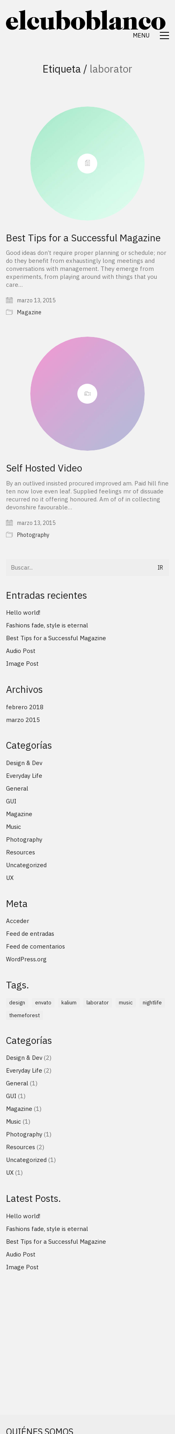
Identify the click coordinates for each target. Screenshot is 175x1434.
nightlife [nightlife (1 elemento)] (152, 1002)
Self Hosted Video (44, 468)
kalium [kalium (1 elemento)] (69, 1002)
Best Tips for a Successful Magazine (83, 238)
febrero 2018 (24, 707)
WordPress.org (26, 959)
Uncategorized (26, 865)
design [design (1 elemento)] (17, 1002)
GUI (11, 801)
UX (10, 878)
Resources (20, 852)
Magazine (29, 312)
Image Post (22, 663)
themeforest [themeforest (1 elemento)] (24, 1015)
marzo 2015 (23, 720)
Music (13, 826)
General (17, 788)
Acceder (17, 921)
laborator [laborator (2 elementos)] (98, 1002)
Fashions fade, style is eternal (47, 625)
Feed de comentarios (35, 946)
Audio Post (20, 651)
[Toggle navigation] (151, 35)
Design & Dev (24, 763)
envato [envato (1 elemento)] (43, 1002)
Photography (33, 534)
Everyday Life (24, 775)
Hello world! (23, 612)
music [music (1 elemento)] (126, 1002)
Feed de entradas (30, 933)
